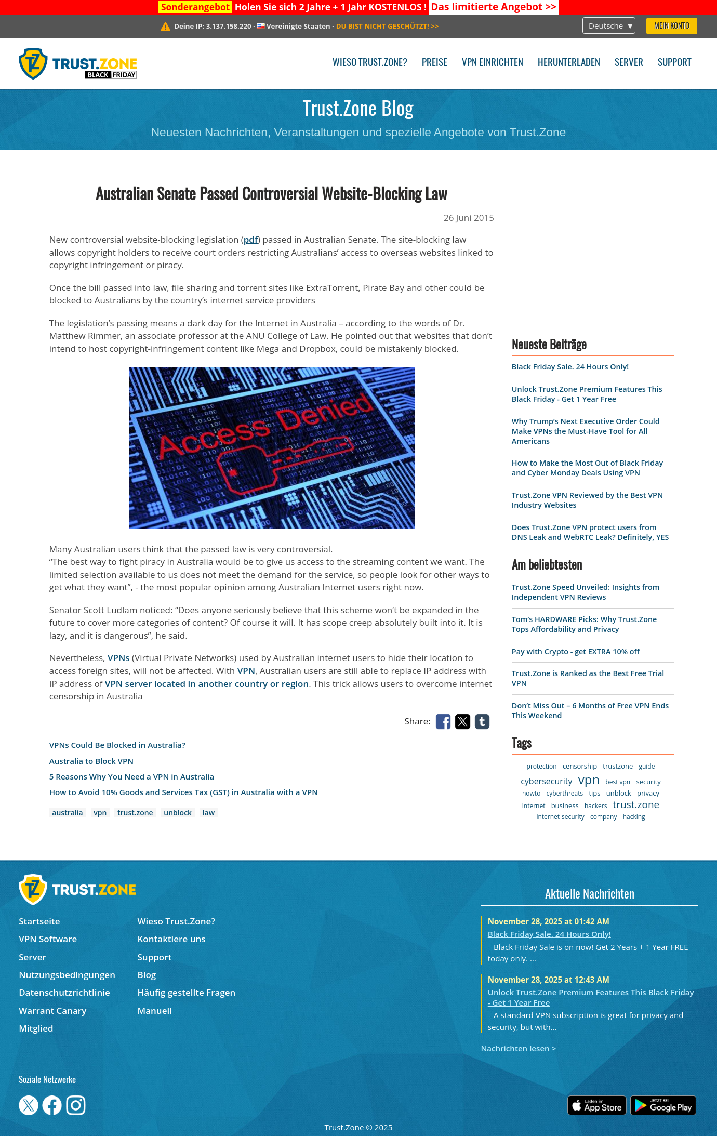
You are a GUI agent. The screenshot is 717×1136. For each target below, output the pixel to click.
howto (531, 793)
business (565, 805)
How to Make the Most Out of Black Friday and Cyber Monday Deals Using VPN (587, 468)
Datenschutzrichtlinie (64, 992)
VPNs (119, 658)
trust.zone (135, 812)
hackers (596, 805)
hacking (634, 816)
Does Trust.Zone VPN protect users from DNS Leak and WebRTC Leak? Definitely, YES (590, 532)
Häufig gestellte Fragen (187, 992)
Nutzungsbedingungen (67, 975)
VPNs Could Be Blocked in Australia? (117, 745)
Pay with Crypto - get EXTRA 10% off (576, 651)
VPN (246, 671)
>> (493, 7)
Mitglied (36, 1028)
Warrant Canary (52, 1010)
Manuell (155, 1010)
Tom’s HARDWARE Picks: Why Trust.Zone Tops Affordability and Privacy (584, 624)
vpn (100, 812)
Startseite (39, 921)
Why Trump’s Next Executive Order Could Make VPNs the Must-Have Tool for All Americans (586, 431)
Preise (434, 63)
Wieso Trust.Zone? (370, 63)
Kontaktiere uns (172, 939)
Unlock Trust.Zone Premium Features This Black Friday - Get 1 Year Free (587, 394)
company (603, 816)
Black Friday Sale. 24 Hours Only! (570, 367)
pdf (251, 239)
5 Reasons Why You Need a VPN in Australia (132, 777)
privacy (648, 793)
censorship (580, 766)
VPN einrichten (492, 63)
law (209, 812)
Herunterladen (569, 63)
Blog (147, 975)
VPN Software (48, 939)
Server (629, 63)
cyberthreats (565, 793)
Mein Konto (671, 26)
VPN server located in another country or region (207, 684)
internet (534, 805)
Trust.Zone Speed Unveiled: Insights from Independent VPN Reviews (586, 592)
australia (67, 812)
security (648, 781)
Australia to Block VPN (91, 761)
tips (594, 793)
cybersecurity (546, 781)
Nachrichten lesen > (518, 1048)
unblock (178, 812)
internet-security (560, 816)
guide (647, 766)
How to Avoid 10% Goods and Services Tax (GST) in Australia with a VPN (183, 792)
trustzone (618, 766)
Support (675, 63)
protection (542, 766)
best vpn (617, 781)
